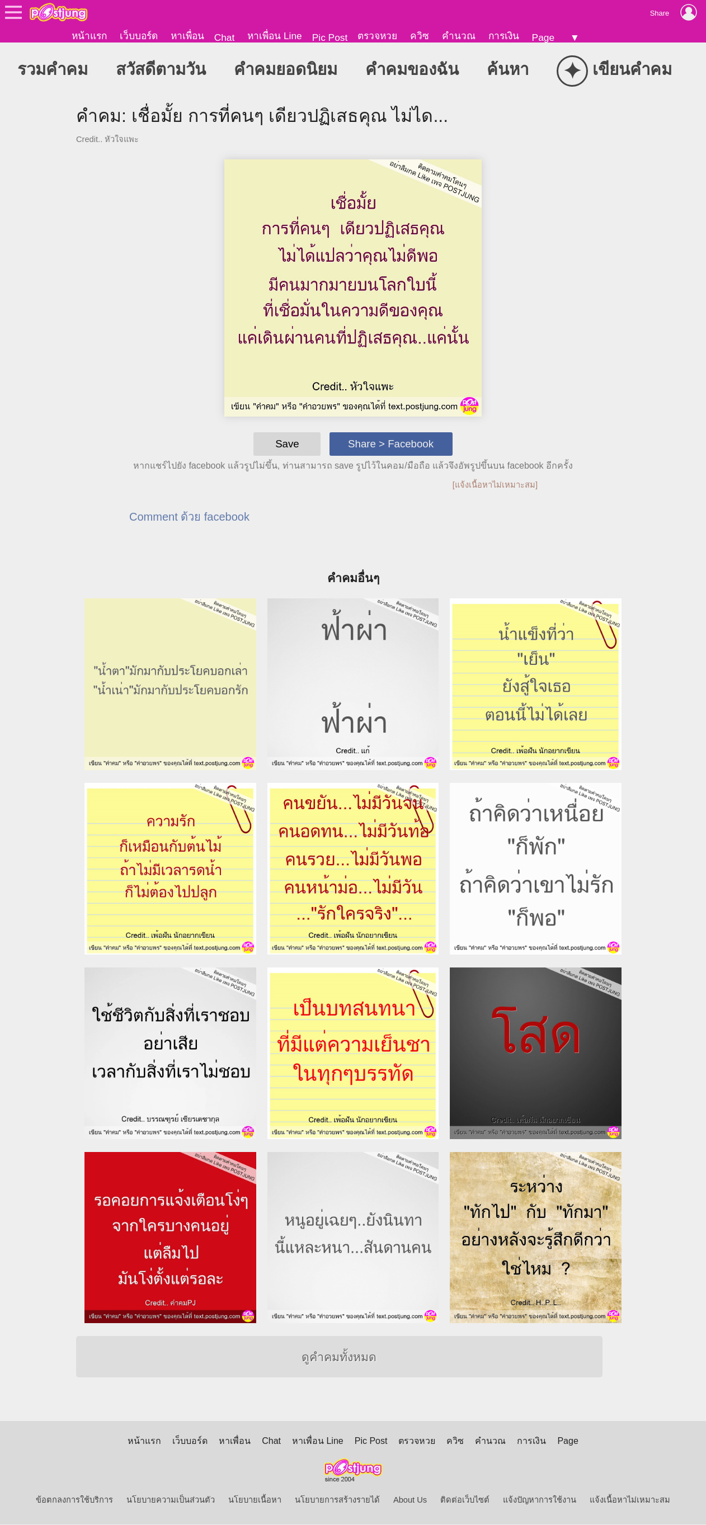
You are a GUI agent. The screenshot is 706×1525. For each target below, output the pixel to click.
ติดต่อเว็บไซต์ (465, 1500)
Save (287, 444)
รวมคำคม (52, 69)
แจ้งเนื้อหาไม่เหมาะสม (630, 1500)
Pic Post (330, 37)
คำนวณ (459, 35)
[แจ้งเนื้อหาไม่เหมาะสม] (495, 485)
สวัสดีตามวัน (161, 69)
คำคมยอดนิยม (285, 69)
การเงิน (503, 35)
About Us (410, 1500)
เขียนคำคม (614, 71)
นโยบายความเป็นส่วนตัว (170, 1500)
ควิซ (419, 35)
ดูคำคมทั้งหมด (339, 1358)
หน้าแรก (89, 35)
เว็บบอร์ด (139, 35)
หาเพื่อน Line (274, 35)
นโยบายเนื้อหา (254, 1500)
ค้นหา (508, 69)
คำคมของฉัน (412, 69)
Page (543, 37)
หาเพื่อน (187, 35)
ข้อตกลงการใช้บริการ (74, 1500)
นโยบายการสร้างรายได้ (337, 1500)
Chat (224, 37)
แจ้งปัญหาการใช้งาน (539, 1500)
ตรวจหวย (377, 35)
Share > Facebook (391, 444)
